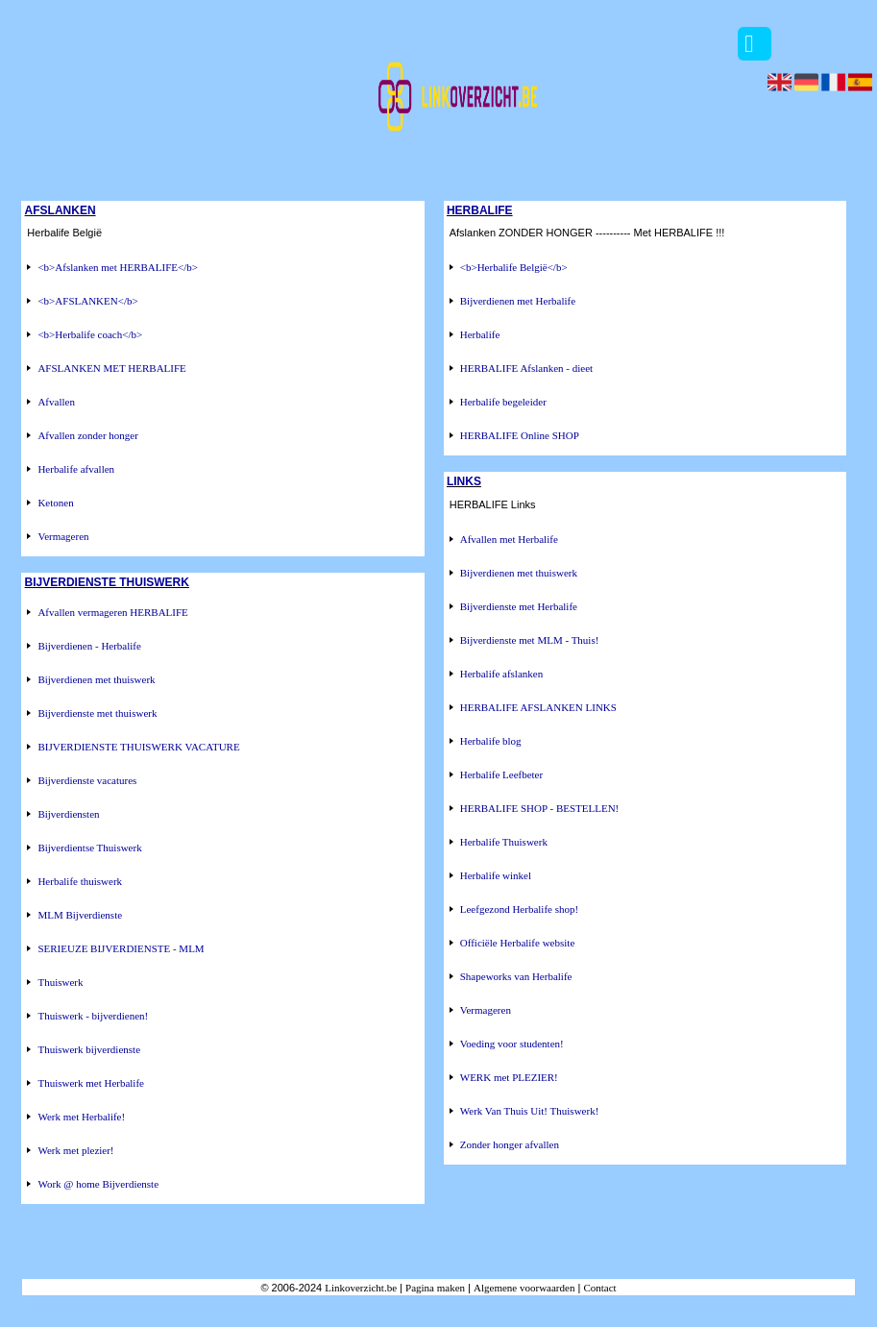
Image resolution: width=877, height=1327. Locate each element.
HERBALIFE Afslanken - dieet (526, 368)
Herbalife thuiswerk (79, 881)
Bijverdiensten (68, 814)
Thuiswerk (60, 982)
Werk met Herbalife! (81, 1116)
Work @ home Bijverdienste (97, 1184)
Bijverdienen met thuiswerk (96, 679)
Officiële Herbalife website (517, 942)
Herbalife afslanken (501, 673)
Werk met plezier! (75, 1150)
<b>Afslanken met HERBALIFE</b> (117, 267)
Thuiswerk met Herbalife (90, 1083)
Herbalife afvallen (75, 469)
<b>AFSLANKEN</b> (87, 301)
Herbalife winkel (495, 875)
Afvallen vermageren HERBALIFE (112, 612)
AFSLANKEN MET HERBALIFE (111, 368)
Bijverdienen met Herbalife (517, 301)
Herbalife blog (491, 741)
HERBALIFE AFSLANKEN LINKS (538, 707)
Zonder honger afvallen (509, 1144)
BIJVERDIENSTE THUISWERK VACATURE (138, 746)
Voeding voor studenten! (512, 1043)
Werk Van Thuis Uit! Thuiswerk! (529, 1111)
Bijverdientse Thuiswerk (89, 847)
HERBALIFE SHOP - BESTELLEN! (540, 808)
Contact (599, 1287)
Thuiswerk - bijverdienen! (92, 1015)
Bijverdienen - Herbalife (89, 645)
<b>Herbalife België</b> (514, 267)
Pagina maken (435, 1287)
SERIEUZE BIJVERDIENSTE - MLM (120, 948)
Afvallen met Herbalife (509, 539)
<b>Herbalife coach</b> (89, 334)
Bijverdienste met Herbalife (518, 606)
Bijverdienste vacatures (86, 780)
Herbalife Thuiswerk (504, 842)
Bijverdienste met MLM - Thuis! (529, 640)
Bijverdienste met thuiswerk (97, 713)
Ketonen (55, 502)
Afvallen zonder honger (87, 435)
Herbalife (480, 334)
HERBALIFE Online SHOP (519, 435)
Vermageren (62, 536)
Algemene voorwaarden (524, 1287)
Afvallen (55, 401)
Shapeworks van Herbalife (516, 976)
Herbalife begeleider (503, 401)
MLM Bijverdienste (79, 915)
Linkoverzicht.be (361, 1287)
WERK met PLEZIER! (509, 1077)
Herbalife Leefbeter (501, 774)
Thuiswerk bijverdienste (88, 1049)
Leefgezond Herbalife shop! (519, 909)
